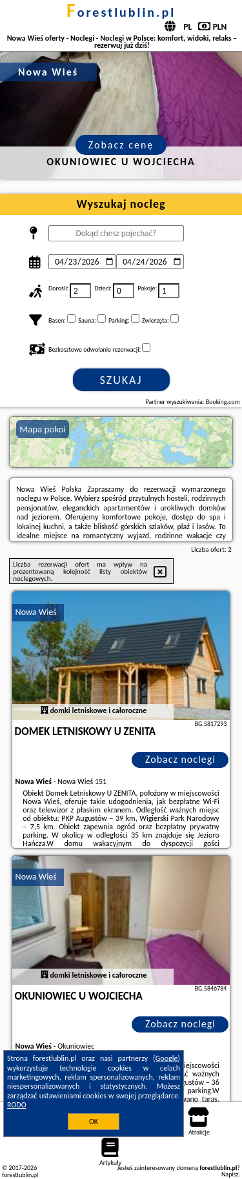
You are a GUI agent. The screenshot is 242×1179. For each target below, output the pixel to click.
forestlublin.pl (121, 12)
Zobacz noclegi (180, 759)
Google (167, 1058)
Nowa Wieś (36, 612)
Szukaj (121, 380)
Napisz (230, 1174)
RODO (16, 1104)
